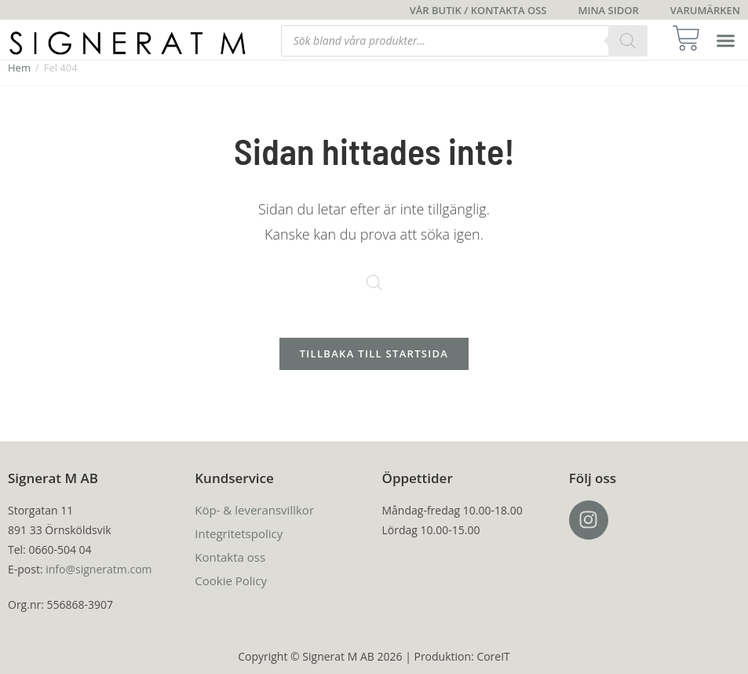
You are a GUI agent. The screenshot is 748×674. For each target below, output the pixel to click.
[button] (726, 41)
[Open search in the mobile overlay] (464, 41)
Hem (19, 67)
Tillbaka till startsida (374, 353)
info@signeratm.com (98, 569)
